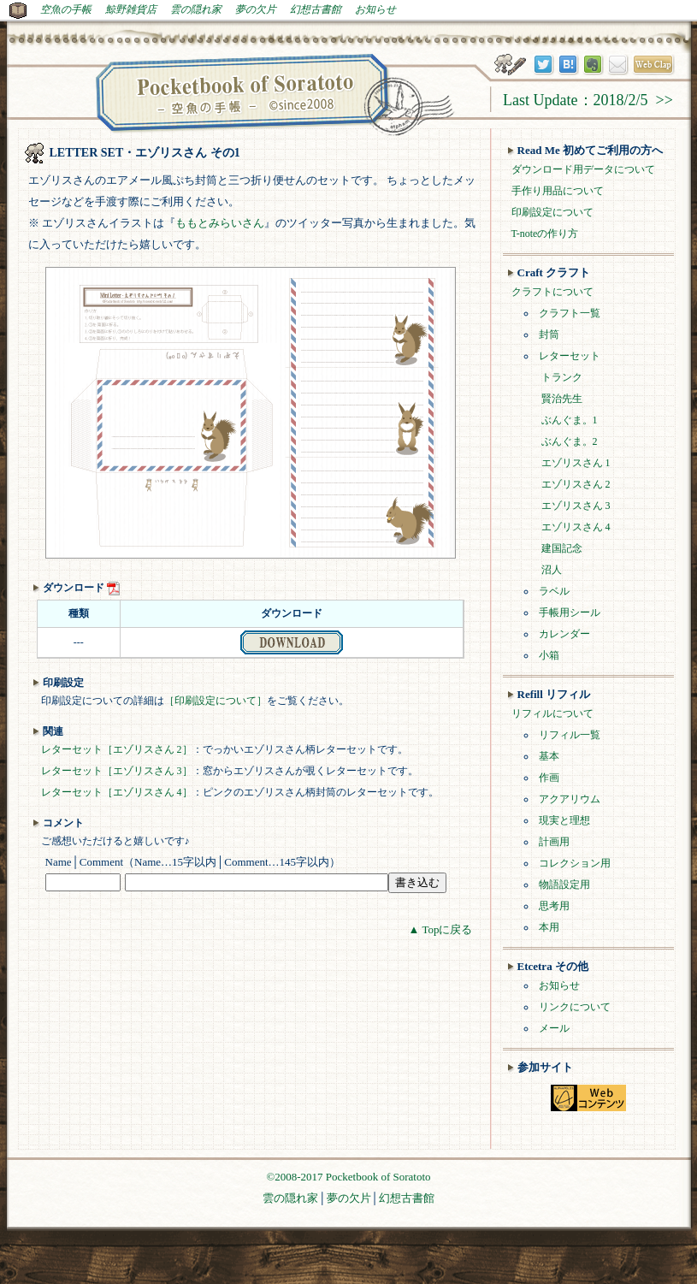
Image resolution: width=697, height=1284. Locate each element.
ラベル (554, 591)
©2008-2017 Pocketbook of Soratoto (348, 1176)
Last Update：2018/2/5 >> (588, 100)
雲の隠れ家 (196, 9)
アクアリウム (569, 799)
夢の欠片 (255, 9)
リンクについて (575, 1007)
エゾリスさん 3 (576, 506)
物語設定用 (564, 885)
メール (554, 1028)
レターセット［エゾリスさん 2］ (116, 749)
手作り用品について (557, 191)
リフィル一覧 (569, 735)
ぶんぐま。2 (569, 441)
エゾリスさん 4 (576, 527)
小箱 (549, 655)
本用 (549, 927)
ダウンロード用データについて (583, 169)
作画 (549, 778)
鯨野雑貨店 (131, 9)
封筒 (549, 334)
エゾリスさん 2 (576, 484)
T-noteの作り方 (545, 234)
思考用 (554, 906)
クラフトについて (552, 292)
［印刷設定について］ (215, 701)
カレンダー (564, 634)
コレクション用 (575, 863)
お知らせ (375, 9)
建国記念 (561, 548)
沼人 (551, 570)
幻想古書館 (315, 9)
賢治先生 (561, 399)
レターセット (569, 356)
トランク (561, 377)
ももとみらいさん (219, 222)
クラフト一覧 (569, 313)
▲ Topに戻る (441, 929)
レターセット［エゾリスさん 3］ (116, 771)
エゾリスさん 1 (576, 463)
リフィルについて (552, 713)
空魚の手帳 (66, 9)
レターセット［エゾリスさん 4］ (116, 792)
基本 (549, 756)
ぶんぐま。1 (569, 420)
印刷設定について (552, 212)
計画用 (554, 842)
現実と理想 (564, 820)
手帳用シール (569, 612)
